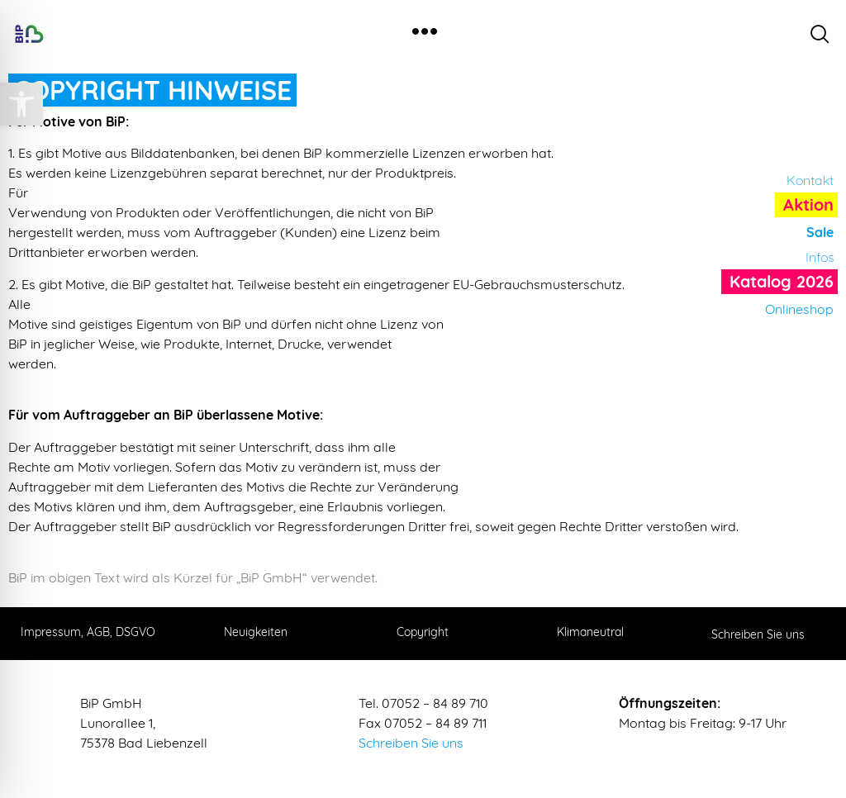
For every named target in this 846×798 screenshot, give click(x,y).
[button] (21, 104)
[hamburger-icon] (424, 33)
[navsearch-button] (820, 34)
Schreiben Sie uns (411, 742)
